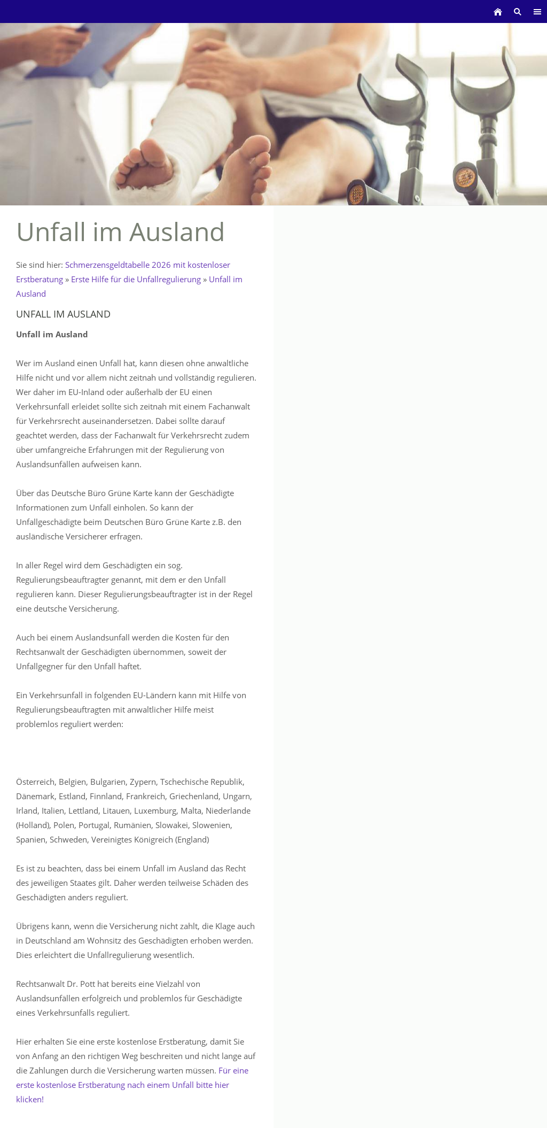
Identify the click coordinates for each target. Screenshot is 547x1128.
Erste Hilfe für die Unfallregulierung (136, 279)
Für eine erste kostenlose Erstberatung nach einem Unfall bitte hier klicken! (132, 1084)
